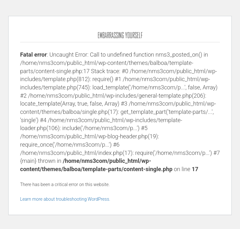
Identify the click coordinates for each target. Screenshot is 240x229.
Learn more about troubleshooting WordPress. (65, 199)
